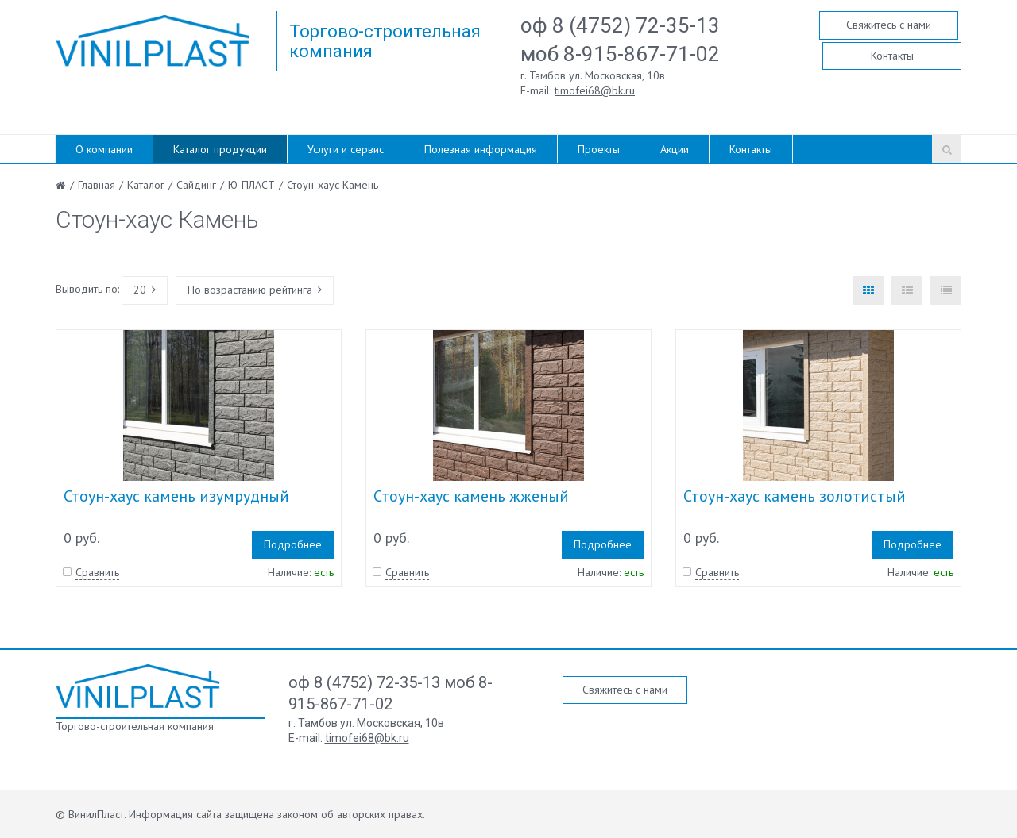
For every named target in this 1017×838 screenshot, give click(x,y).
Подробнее (293, 544)
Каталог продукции (220, 149)
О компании (104, 149)
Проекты (599, 149)
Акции (674, 149)
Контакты (892, 55)
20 (144, 290)
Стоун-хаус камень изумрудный (176, 496)
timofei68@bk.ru (595, 90)
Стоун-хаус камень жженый (471, 496)
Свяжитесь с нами (888, 24)
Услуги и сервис (345, 149)
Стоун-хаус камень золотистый (794, 496)
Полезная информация (480, 149)
